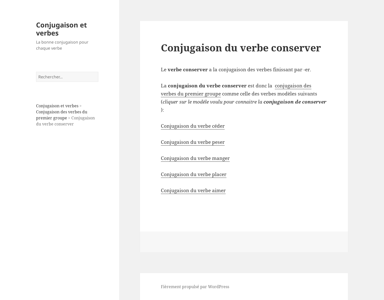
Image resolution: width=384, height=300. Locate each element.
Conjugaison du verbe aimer (193, 190)
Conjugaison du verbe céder (193, 126)
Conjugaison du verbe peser (193, 142)
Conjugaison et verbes (61, 29)
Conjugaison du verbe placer (193, 174)
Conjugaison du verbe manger (195, 158)
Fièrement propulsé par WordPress (195, 286)
